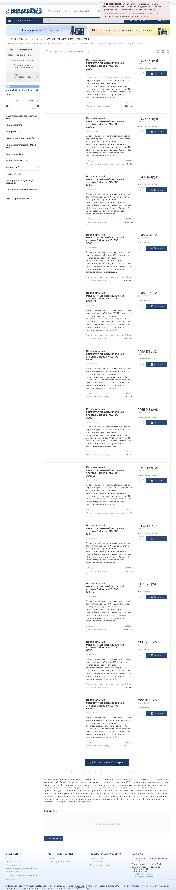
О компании (54, 11)
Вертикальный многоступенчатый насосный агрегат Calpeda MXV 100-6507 (105, 181)
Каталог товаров (23, 20)
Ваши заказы (96, 858)
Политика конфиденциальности (22, 875)
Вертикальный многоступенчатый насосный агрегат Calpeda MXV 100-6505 (105, 646)
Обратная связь (13, 861)
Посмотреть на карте (142, 877)
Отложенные (96, 861)
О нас (8, 858)
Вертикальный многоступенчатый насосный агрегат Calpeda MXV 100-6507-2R (105, 355)
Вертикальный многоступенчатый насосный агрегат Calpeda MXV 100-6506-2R (105, 588)
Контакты (99, 11)
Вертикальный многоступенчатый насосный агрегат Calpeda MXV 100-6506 (105, 530)
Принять (144, 16)
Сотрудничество (82, 11)
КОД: (89, 73)
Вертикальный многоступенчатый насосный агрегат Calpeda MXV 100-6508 (105, 64)
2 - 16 (146, 772)
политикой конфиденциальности (120, 13)
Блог (67, 11)
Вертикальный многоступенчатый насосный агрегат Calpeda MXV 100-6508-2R (105, 122)
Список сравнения (99, 865)
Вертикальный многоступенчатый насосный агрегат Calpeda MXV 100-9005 (105, 413)
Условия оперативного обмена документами (21, 870)
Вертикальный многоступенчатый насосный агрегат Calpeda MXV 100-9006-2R (105, 297)
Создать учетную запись (60, 861)
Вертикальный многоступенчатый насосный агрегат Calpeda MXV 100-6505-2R (105, 704)
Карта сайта (12, 880)
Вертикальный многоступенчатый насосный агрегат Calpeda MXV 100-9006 (105, 239)
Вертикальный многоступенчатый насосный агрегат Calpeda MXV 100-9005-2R (105, 471)
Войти (51, 858)
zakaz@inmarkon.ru (141, 874)
